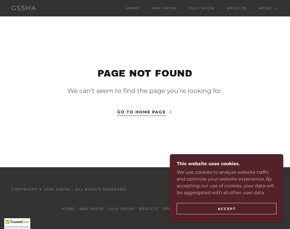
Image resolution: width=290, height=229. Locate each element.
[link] (24, 8)
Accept (227, 209)
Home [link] (133, 8)
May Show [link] (164, 8)
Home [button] (68, 209)
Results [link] (236, 8)
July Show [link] (202, 8)
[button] (267, 8)
